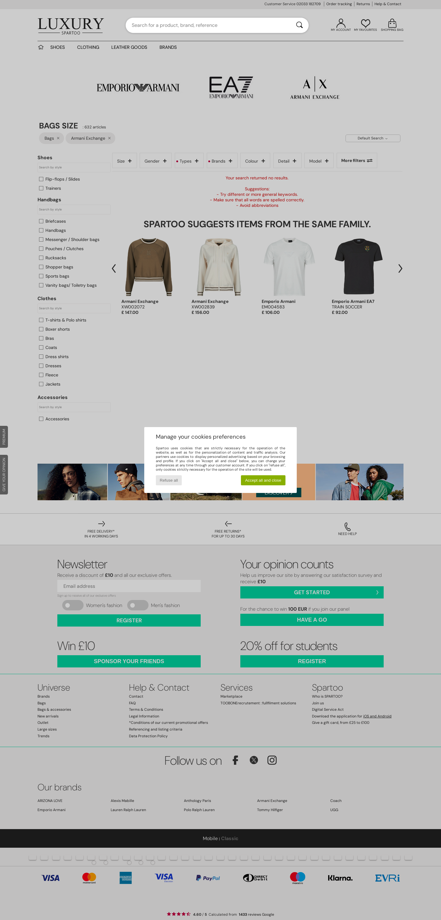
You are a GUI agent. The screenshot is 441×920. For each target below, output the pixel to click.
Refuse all (169, 480)
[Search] (299, 25)
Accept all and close (263, 480)
